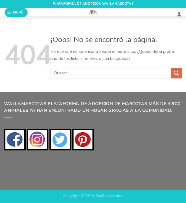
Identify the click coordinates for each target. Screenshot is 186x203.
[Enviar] (176, 73)
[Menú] (16, 12)
